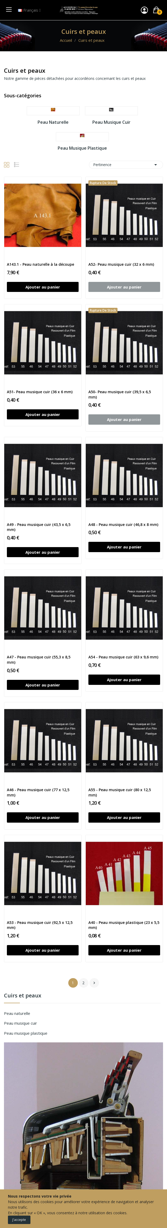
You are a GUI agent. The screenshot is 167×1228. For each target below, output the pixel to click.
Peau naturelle (17, 1013)
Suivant (94, 982)
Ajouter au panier (42, 287)
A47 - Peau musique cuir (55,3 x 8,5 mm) (38, 659)
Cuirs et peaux (22, 996)
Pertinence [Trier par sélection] (126, 165)
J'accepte (19, 1219)
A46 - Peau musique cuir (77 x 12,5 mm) (38, 792)
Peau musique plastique (25, 1033)
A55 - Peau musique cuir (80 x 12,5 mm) (119, 792)
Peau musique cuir (20, 1023)
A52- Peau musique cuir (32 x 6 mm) (121, 264)
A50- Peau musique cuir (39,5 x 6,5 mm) (119, 394)
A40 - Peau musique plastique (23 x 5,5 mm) (123, 925)
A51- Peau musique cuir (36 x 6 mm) (40, 391)
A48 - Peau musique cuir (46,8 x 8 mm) (123, 524)
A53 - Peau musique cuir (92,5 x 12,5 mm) (40, 925)
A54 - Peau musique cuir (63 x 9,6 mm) (123, 656)
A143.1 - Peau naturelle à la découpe (40, 264)
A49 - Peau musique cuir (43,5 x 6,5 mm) (38, 527)
